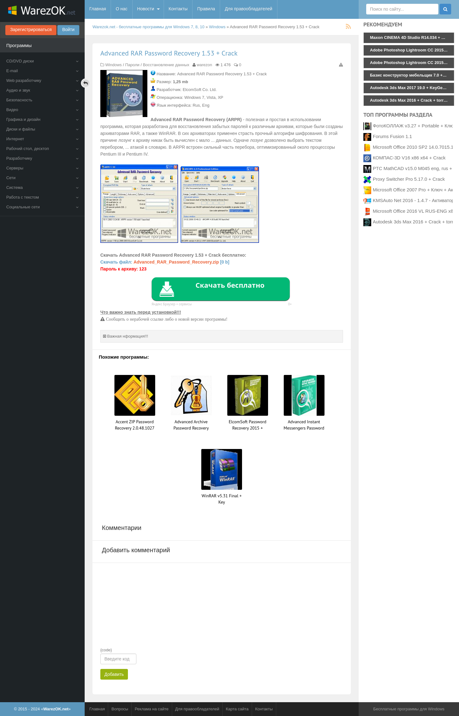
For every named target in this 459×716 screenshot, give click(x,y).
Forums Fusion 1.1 (392, 136)
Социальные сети (42, 207)
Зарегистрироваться (30, 29)
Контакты (178, 8)
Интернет (42, 138)
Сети (42, 177)
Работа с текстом (42, 197)
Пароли (132, 64)
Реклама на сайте (152, 709)
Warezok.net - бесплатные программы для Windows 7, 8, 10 (148, 26)
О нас (121, 8)
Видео (42, 109)
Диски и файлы (42, 129)
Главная (97, 8)
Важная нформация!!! (127, 336)
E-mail (42, 70)
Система (42, 187)
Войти (68, 29)
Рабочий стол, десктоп (42, 148)
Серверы (42, 168)
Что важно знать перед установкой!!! (140, 312)
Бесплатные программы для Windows (408, 709)
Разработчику (42, 158)
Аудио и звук (42, 90)
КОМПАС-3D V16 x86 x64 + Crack (409, 157)
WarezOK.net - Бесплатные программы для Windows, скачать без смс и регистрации (42, 11)
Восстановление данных (166, 64)
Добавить (114, 674)
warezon (204, 64)
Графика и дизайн (42, 119)
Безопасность (42, 100)
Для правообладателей (248, 8)
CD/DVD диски (42, 61)
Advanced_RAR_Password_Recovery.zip (176, 261)
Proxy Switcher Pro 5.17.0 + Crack (409, 179)
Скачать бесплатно (229, 285)
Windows (217, 26)
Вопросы (119, 709)
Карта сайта (237, 709)
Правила (206, 8)
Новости (145, 8)
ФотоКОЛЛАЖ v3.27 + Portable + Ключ (414, 125)
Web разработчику (42, 80)
